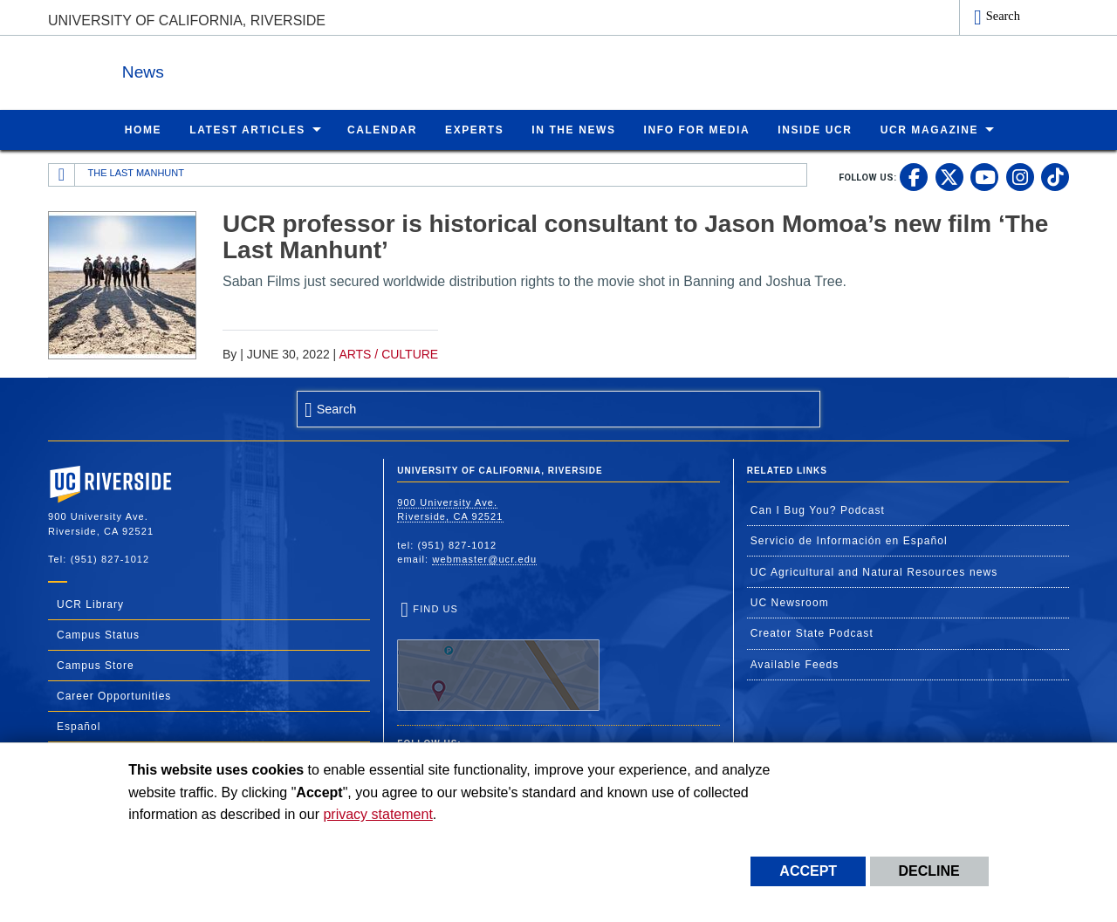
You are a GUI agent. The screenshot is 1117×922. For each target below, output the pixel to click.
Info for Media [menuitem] (697, 129)
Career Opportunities (114, 695)
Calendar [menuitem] (382, 129)
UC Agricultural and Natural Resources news (874, 571)
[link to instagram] (1020, 176)
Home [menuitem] (143, 129)
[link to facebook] (914, 176)
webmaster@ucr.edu (484, 558)
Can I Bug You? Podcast (817, 509)
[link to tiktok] (1055, 176)
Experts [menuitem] (474, 129)
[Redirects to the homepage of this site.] (62, 174)
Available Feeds (794, 664)
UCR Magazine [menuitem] (930, 129)
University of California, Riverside (187, 20)
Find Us (498, 657)
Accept (808, 871)
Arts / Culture (388, 353)
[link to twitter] (949, 176)
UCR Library (90, 604)
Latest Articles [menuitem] (247, 129)
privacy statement (377, 814)
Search (1003, 16)
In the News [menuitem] (573, 129)
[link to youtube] (984, 176)
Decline (929, 871)
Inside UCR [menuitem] (815, 129)
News (239, 68)
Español (78, 726)
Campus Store (95, 665)
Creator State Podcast (812, 632)
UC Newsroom (789, 602)
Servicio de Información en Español (849, 540)
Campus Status (98, 634)
